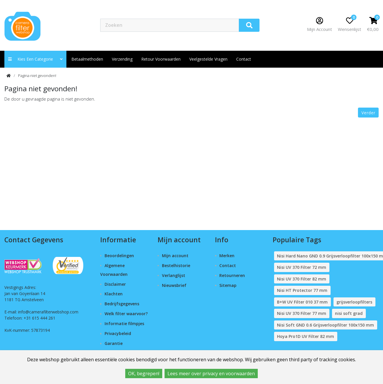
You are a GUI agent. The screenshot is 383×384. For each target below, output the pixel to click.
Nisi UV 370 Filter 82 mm (301, 279)
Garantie (114, 343)
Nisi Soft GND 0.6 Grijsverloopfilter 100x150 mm (325, 325)
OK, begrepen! (143, 373)
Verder (368, 112)
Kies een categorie (35, 59)
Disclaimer (115, 284)
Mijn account (175, 255)
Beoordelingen (119, 255)
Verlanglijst (173, 275)
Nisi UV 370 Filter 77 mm (301, 313)
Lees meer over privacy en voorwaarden (211, 373)
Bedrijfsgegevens (122, 303)
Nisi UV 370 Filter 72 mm (301, 267)
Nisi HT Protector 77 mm (302, 290)
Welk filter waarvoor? (126, 313)
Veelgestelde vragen (208, 59)
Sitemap (227, 285)
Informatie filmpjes (124, 323)
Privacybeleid (118, 333)
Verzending (122, 59)
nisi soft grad (349, 313)
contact (243, 59)
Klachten (114, 294)
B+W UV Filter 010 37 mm (302, 302)
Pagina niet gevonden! (37, 75)
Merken (226, 255)
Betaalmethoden (87, 59)
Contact (227, 265)
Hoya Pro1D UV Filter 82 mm (305, 336)
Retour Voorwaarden (161, 59)
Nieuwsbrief (174, 285)
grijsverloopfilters (354, 302)
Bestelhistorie (176, 265)
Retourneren (232, 275)
